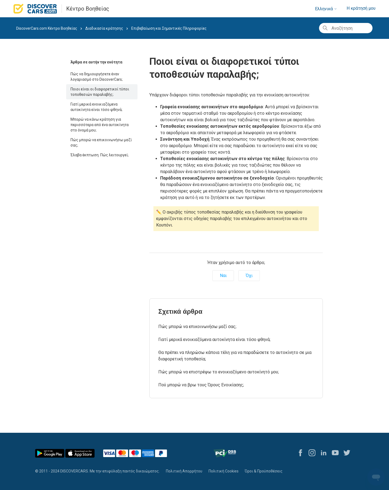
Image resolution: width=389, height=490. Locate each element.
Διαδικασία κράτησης (104, 28)
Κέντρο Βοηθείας (87, 8)
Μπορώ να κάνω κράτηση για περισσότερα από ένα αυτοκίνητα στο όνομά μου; (100, 124)
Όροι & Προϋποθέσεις (264, 471)
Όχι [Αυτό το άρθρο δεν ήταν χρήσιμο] (249, 275)
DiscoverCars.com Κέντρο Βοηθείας (46, 28)
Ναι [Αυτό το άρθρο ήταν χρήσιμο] (223, 275)
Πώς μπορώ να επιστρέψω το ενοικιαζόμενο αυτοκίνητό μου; (218, 371)
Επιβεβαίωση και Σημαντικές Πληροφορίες (169, 28)
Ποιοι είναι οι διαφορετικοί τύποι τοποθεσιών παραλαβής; (100, 92)
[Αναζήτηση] (346, 28)
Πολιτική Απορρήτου (184, 471)
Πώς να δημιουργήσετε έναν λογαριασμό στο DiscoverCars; (97, 77)
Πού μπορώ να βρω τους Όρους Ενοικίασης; (201, 384)
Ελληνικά (326, 8)
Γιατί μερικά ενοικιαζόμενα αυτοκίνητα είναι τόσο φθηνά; (96, 107)
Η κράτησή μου (361, 8)
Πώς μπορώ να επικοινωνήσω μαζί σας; (101, 142)
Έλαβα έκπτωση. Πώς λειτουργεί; (100, 155)
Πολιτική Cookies (224, 471)
